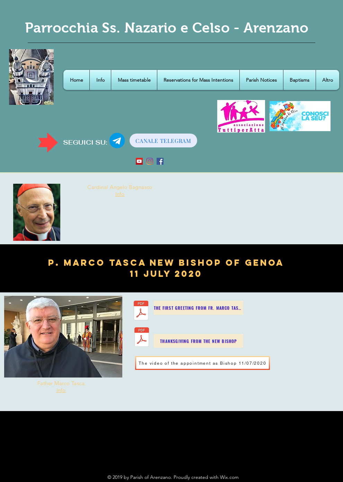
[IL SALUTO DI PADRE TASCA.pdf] (141, 311)
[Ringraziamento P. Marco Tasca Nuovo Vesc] (142, 338)
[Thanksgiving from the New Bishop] (198, 341)
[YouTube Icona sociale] (139, 161)
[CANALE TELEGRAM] (163, 140)
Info (120, 194)
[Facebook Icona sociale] (160, 161)
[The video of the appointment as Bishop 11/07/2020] (202, 363)
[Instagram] (149, 161)
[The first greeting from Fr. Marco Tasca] (198, 308)
